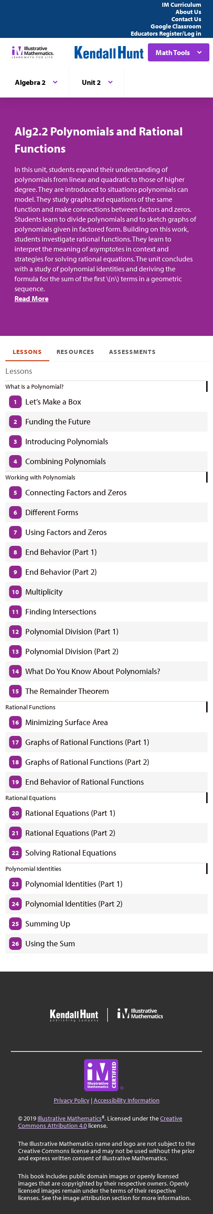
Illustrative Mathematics (70, 1118)
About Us (188, 11)
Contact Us (186, 19)
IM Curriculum (181, 4)
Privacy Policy (72, 1100)
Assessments (132, 352)
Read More (31, 298)
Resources (75, 352)
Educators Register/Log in (166, 33)
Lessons (27, 352)
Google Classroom (176, 26)
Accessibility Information (127, 1100)
